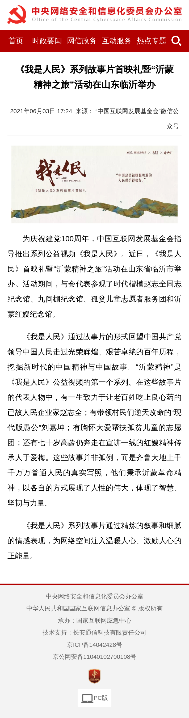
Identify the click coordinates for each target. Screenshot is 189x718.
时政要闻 (47, 41)
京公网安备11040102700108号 (94, 656)
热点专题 (151, 41)
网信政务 (82, 41)
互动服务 (117, 41)
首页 (16, 41)
